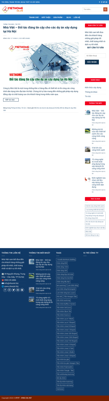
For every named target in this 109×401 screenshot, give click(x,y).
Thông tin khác (8, 24)
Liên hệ (77, 17)
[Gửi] (105, 9)
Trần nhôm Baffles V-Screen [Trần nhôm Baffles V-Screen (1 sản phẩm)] (66, 304)
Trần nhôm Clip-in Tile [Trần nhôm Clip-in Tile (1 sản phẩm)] (64, 311)
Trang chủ (34, 17)
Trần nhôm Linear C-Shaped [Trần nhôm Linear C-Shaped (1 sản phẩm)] (66, 330)
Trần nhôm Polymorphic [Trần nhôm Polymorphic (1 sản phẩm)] (64, 367)
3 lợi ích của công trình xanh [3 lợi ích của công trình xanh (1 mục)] (95, 206)
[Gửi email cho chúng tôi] (106, 2)
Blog (69, 17)
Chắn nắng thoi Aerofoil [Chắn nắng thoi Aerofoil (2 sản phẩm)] (64, 278)
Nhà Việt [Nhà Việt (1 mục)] (88, 231)
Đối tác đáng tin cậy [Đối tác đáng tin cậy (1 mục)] (92, 235)
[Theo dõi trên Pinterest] (22, 290)
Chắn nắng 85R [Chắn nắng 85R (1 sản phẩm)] (62, 263)
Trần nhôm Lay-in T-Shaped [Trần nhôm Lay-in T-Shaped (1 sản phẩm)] (66, 322)
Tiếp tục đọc (11, 100)
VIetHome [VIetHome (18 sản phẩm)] (60, 389)
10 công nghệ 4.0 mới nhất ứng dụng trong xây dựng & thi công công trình (98, 164)
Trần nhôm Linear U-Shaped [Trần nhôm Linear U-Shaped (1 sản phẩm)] (66, 356)
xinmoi (27, 38)
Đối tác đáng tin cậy (66, 108)
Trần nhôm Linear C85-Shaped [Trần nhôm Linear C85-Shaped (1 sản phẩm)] (67, 333)
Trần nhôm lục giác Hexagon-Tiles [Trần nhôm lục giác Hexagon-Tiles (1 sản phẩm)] (68, 363)
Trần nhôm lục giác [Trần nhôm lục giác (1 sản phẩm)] (63, 359)
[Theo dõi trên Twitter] (104, 2)
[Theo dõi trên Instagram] (101, 2)
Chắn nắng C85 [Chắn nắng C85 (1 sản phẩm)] (62, 270)
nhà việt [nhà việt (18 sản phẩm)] (59, 296)
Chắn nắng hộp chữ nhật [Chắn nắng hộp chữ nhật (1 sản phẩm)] (65, 274)
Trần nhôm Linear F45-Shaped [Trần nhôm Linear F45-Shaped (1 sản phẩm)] (67, 341)
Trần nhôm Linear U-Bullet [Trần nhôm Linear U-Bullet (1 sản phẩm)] (65, 352)
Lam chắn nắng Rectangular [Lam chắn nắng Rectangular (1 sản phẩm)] (66, 289)
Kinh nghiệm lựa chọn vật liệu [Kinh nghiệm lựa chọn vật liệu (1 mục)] (95, 228)
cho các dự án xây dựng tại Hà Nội (48, 108)
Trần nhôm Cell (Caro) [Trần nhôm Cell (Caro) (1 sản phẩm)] (64, 307)
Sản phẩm (58, 17)
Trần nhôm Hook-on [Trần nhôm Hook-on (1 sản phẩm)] (63, 315)
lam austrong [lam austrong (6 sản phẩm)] (61, 285)
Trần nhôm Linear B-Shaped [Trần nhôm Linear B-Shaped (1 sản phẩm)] (66, 326)
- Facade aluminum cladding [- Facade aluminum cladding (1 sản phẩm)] (66, 259)
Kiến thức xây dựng (93, 87)
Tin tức (17, 24)
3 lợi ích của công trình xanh (98, 149)
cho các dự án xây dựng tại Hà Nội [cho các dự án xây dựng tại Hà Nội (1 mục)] (94, 223)
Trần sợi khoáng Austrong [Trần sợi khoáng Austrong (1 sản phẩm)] (65, 374)
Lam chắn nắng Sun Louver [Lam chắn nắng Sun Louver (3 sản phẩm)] (66, 293)
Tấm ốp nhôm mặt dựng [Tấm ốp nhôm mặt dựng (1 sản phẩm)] (65, 385)
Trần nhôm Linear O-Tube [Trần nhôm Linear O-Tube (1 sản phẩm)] (65, 348)
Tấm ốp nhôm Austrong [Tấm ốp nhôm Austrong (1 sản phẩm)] (64, 381)
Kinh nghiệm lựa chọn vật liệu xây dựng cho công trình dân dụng (98, 182)
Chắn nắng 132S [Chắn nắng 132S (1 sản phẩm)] (62, 267)
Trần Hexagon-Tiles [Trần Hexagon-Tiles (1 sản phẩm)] (70, 296)
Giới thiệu (46, 17)
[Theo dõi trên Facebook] (99, 2)
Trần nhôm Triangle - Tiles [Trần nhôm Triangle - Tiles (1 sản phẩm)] (65, 370)
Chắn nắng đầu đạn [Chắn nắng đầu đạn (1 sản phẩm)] (63, 282)
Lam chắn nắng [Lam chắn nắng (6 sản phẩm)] (73, 285)
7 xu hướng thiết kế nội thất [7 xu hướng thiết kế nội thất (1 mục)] (95, 209)
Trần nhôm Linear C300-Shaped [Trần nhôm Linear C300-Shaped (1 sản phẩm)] (67, 337)
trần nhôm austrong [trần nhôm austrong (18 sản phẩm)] (63, 300)
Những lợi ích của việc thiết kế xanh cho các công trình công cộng (98, 133)
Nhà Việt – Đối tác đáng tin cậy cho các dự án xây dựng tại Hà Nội (98, 115)
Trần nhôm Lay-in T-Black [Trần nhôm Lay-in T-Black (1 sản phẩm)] (65, 319)
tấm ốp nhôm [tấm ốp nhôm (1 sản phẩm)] (61, 378)
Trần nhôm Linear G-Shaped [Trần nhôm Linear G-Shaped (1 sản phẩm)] (66, 344)
